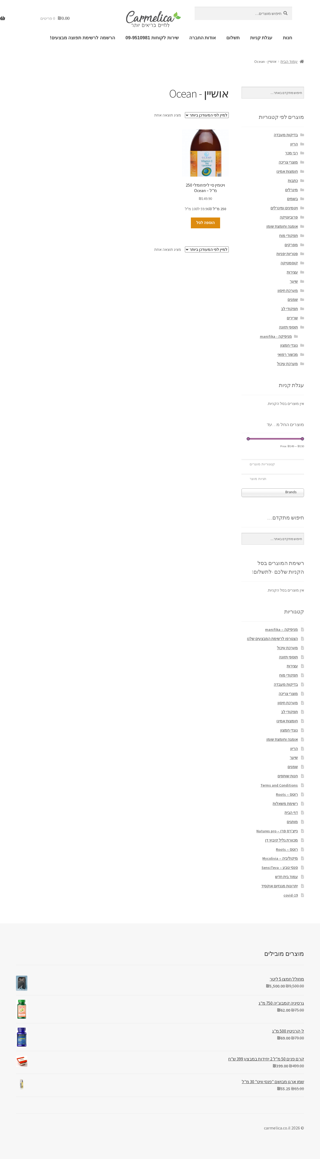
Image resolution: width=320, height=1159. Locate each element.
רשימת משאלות (285, 803)
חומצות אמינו (287, 171)
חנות (287, 37)
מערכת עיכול (287, 363)
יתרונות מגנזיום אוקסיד (279, 886)
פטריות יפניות (287, 253)
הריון (294, 144)
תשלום (233, 37)
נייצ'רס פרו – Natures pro (277, 831)
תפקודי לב (289, 308)
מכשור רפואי (287, 354)
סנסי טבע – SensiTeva (280, 867)
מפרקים (291, 244)
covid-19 (290, 895)
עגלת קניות (261, 37)
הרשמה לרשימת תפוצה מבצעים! (82, 37)
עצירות (292, 272)
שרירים (292, 318)
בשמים (292, 198)
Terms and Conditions (279, 785)
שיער (294, 281)
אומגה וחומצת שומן (282, 226)
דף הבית (291, 812)
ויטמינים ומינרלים (284, 208)
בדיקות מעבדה (286, 134)
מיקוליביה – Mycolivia (280, 858)
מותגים (292, 821)
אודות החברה (202, 37)
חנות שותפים (287, 776)
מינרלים (291, 189)
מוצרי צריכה (288, 162)
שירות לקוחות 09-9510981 (152, 37)
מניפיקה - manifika (276, 336)
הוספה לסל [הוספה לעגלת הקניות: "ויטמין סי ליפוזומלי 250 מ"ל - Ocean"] (205, 222)
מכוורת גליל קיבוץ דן (281, 840)
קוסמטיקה (289, 263)
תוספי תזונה (288, 327)
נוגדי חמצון (289, 345)
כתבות (293, 180)
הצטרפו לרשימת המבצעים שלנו (272, 638)
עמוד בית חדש (286, 876)
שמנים (293, 299)
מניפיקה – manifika (281, 629)
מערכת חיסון (287, 290)
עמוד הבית (289, 61)
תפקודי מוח (288, 235)
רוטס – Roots (287, 794)
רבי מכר (291, 153)
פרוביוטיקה (289, 217)
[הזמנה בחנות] (207, 115)
